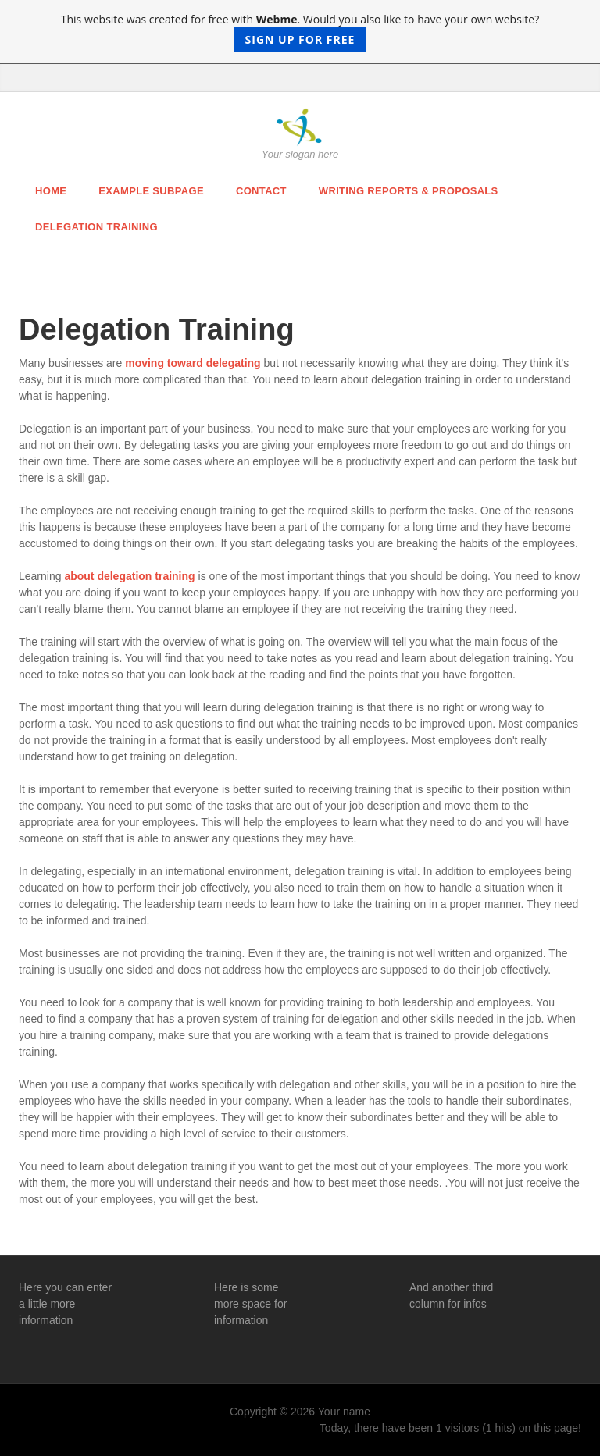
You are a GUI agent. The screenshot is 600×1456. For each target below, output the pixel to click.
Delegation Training (96, 227)
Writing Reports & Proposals (408, 191)
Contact (261, 191)
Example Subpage (151, 191)
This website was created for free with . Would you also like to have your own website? (300, 32)
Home (50, 191)
